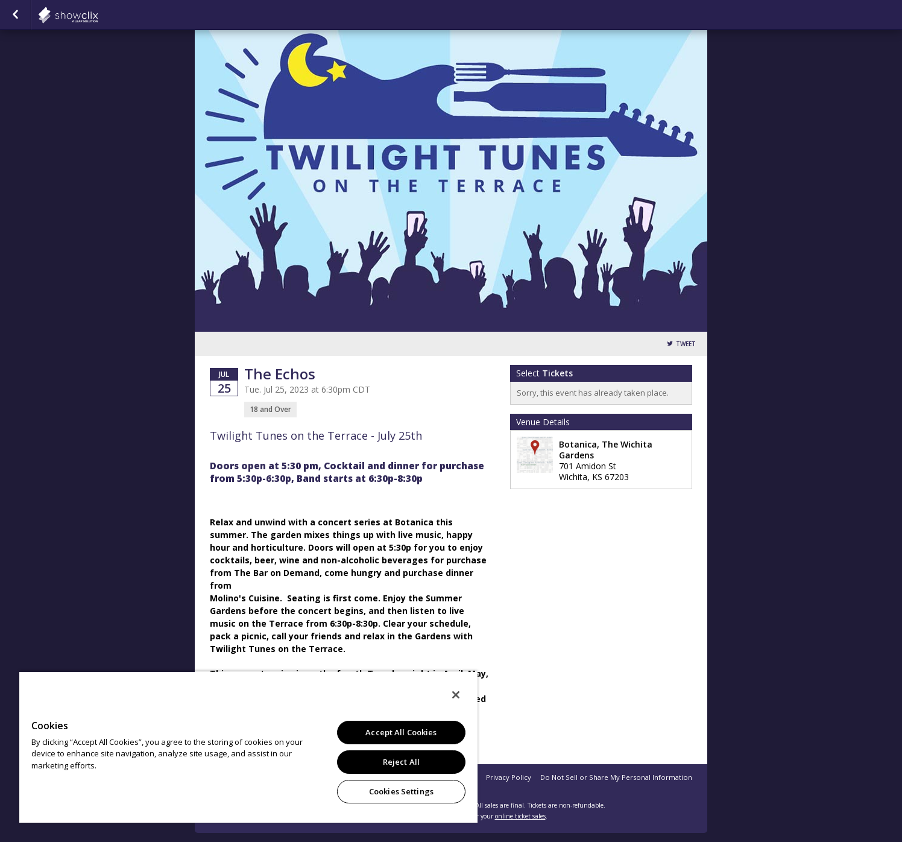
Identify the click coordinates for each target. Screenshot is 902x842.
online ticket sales (520, 816)
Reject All (401, 761)
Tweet (686, 344)
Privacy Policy (508, 777)
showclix (97, 15)
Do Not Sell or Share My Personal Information (616, 777)
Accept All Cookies (401, 732)
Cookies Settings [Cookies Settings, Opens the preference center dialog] (401, 791)
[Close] (456, 695)
